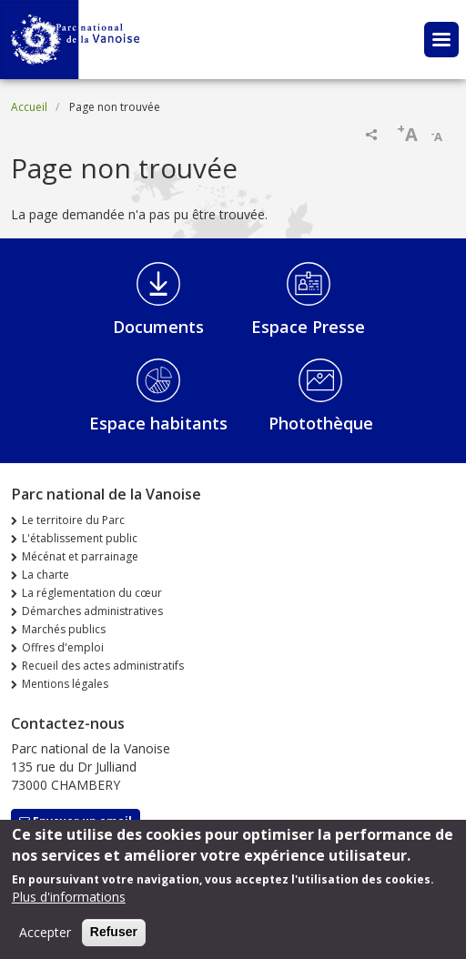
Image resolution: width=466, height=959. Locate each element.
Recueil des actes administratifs (103, 665)
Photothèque (320, 423)
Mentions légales (65, 683)
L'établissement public (79, 538)
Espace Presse (308, 327)
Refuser (113, 937)
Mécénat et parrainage (80, 556)
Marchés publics (64, 629)
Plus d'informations (69, 902)
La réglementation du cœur (92, 593)
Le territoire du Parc (73, 520)
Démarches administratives (92, 611)
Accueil (29, 107)
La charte (45, 574)
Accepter (45, 937)
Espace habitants (158, 423)
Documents (158, 327)
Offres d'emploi (63, 647)
